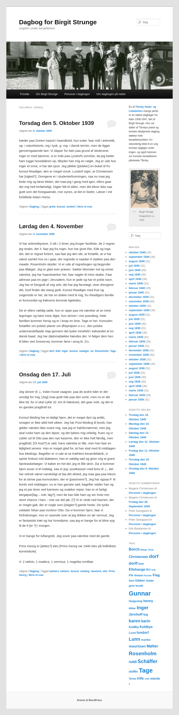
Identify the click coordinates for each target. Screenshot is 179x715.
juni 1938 (135, 377)
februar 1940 (137, 288)
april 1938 (135, 386)
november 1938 (139, 354)
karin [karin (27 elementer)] (145, 621)
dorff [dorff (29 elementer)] (133, 563)
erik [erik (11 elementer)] (153, 569)
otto (105, 571)
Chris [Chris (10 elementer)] (151, 549)
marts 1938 (136, 390)
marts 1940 (136, 283)
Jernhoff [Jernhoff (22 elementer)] (135, 614)
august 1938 (137, 368)
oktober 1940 (137, 252)
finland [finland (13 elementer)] (138, 575)
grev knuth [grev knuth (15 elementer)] (136, 585)
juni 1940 (135, 270)
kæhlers (54, 571)
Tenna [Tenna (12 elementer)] (132, 678)
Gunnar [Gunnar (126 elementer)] (140, 593)
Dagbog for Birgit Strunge (58, 22)
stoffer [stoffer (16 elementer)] (133, 671)
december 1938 (139, 350)
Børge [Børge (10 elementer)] (144, 549)
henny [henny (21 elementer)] (148, 601)
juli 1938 (134, 372)
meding (84, 571)
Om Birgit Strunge (47, 94)
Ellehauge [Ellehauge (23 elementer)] (137, 569)
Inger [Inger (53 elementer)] (143, 607)
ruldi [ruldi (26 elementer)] (133, 662)
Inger (65, 351)
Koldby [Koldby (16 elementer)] (134, 627)
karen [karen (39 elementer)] (134, 620)
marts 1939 (136, 337)
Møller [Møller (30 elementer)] (152, 646)
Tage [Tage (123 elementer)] (146, 670)
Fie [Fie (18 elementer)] (131, 575)
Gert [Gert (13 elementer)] (131, 580)
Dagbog (34, 206)
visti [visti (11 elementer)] (147, 678)
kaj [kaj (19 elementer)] (145, 614)
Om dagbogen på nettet (110, 94)
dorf (51, 351)
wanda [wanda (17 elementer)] (155, 678)
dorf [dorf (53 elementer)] (153, 556)
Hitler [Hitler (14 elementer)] (132, 608)
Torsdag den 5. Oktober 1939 (56, 123)
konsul (61, 206)
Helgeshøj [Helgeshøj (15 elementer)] (135, 601)
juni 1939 (135, 323)
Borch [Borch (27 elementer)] (134, 549)
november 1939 (139, 301)
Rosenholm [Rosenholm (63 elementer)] (143, 653)
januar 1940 (136, 292)
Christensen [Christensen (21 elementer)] (138, 557)
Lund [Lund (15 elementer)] (132, 632)
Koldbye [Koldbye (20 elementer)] (146, 627)
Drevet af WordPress (89, 700)
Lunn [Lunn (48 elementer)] (134, 639)
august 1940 (137, 261)
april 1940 (135, 279)
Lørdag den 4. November (51, 226)
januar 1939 (136, 345)
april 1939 (135, 332)
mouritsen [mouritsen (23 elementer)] (137, 646)
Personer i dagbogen (77, 94)
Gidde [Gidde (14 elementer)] (150, 580)
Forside (24, 94)
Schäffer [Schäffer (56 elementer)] (147, 661)
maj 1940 (134, 274)
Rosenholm (102, 351)
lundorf (70, 206)
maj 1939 (134, 328)
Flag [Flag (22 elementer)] (156, 575)
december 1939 (139, 296)
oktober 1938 (137, 359)
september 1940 (139, 256)
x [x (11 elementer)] (129, 683)
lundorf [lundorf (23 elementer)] (143, 633)
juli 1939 (134, 319)
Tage (113, 351)
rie (92, 351)
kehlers (64, 571)
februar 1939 (137, 341)
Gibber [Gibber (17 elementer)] (140, 580)
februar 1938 (137, 395)
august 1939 (137, 314)
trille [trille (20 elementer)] (140, 678)
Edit (58, 351)
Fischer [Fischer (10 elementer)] (148, 575)
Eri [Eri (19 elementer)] (148, 569)
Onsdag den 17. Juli (45, 374)
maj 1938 (134, 381)
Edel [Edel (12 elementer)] (141, 563)
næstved (96, 571)
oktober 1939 (137, 305)
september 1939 (139, 310)
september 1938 (139, 363)
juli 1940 (134, 265)
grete (52, 206)
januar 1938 (136, 399)
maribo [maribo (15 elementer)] (146, 639)
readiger (84, 351)
